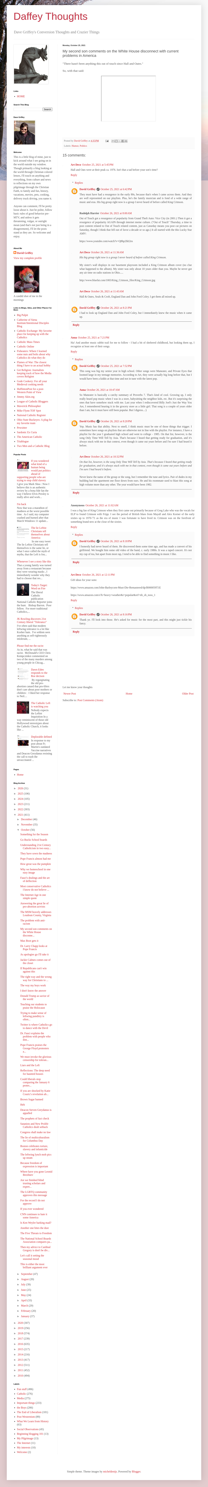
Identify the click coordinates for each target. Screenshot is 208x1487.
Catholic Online (25, 346)
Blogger (136, 1471)
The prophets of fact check (34, 1118)
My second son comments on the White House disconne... (36, 932)
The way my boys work (33, 985)
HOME (21, 96)
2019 (21, 1328)
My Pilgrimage (25, 1438)
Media (20, 1398)
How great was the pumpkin (35, 863)
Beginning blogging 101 (30, 1433)
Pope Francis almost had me (35, 858)
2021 (21, 814)
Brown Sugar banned (31, 1099)
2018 (21, 1333)
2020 (21, 1322)
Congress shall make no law (35, 1132)
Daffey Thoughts (51, 16)
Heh (22, 1104)
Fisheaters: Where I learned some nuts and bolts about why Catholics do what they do (33, 354)
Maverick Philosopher (29, 406)
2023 (21, 804)
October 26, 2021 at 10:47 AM (103, 389)
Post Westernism (26, 1416)
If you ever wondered (31, 1208)
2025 (21, 793)
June (24, 1289)
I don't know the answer (33, 990)
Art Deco (76, 164)
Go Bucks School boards (33, 839)
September (27, 1274)
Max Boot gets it (29, 940)
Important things (26, 1402)
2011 (21, 1370)
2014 (21, 1354)
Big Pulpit (22, 315)
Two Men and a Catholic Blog (33, 446)
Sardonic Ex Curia (27, 432)
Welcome (22, 1452)
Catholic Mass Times (28, 341)
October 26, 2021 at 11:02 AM (102, 505)
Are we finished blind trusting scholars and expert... (32, 1183)
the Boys (21, 1407)
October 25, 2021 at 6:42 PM (116, 189)
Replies (79, 182)
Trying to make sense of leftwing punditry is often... (33, 1016)
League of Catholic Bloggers (32, 401)
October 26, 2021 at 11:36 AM (107, 252)
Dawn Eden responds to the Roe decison (39, 672)
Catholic (21, 1393)
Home (129, 693)
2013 (21, 1359)
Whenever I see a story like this (34, 561)
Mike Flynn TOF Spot (29, 410)
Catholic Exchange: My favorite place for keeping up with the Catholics (34, 334)
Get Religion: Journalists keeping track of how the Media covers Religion (34, 373)
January (25, 1316)
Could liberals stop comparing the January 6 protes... (35, 1082)
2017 (21, 1338)
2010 (21, 1375)
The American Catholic (29, 436)
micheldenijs (110, 1471)
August (25, 1279)
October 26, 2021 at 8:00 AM (116, 213)
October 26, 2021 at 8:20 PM (116, 421)
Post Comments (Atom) (90, 700)
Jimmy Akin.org (25, 396)
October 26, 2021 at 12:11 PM (98, 574)
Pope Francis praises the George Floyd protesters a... (34, 1048)
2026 (21, 788)
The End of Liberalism (29, 1412)
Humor (75, 145)
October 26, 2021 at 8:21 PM (116, 307)
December (27, 819)
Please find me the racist (30, 645)
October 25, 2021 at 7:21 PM (93, 337)
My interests (23, 1447)
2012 (21, 1365)
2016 (21, 1344)
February (26, 1310)
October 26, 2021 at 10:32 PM (107, 456)
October (25, 829)
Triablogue (23, 441)
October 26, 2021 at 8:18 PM (116, 541)
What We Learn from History (33, 1421)
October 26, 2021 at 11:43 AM (107, 291)
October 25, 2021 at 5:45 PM (97, 164)
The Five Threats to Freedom (36, 1233)
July (23, 1284)
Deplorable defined (41, 736)
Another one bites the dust (34, 1228)
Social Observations (28, 1429)
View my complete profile (28, 258)
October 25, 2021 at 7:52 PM (116, 366)
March (25, 1305)
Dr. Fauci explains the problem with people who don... (35, 1036)
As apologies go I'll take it (34, 954)
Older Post (188, 693)
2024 (21, 798)
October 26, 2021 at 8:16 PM (116, 614)
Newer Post (69, 693)
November (27, 824)
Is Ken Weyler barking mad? (35, 1222)
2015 (21, 1349)
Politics (83, 145)
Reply (74, 175)
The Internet (23, 1442)
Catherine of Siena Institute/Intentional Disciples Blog (33, 323)
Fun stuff (22, 1389)
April (24, 1300)
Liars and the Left (30, 1065)
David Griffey (87, 189)
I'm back (21, 504)
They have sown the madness (36, 853)
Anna (74, 337)
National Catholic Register (31, 415)
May (24, 1295)
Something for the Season (34, 834)
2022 (21, 809)
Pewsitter (22, 427)
